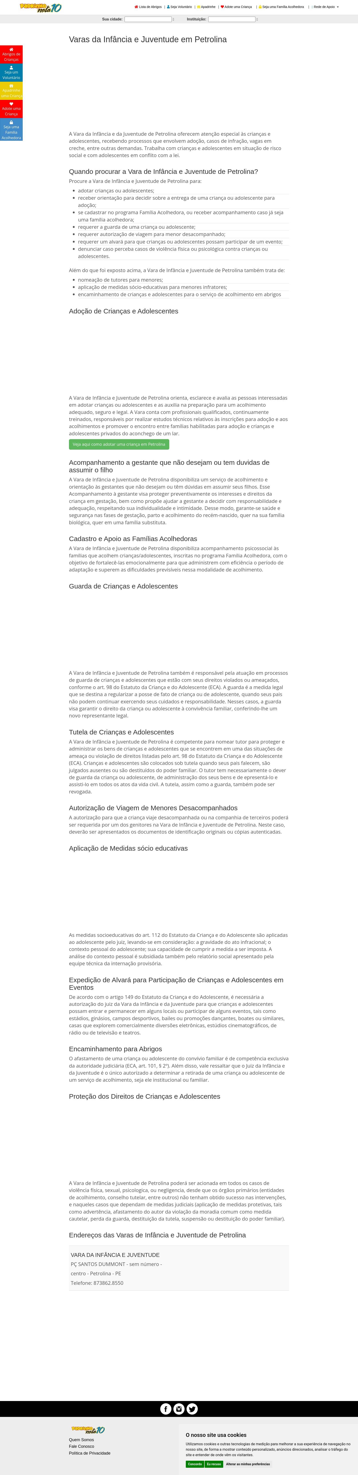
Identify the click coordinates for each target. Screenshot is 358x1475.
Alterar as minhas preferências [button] (248, 1464)
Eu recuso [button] (214, 1464)
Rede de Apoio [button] (325, 7)
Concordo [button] (195, 1464)
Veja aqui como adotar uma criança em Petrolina (119, 444)
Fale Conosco (81, 1446)
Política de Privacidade (89, 1453)
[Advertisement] (179, 85)
